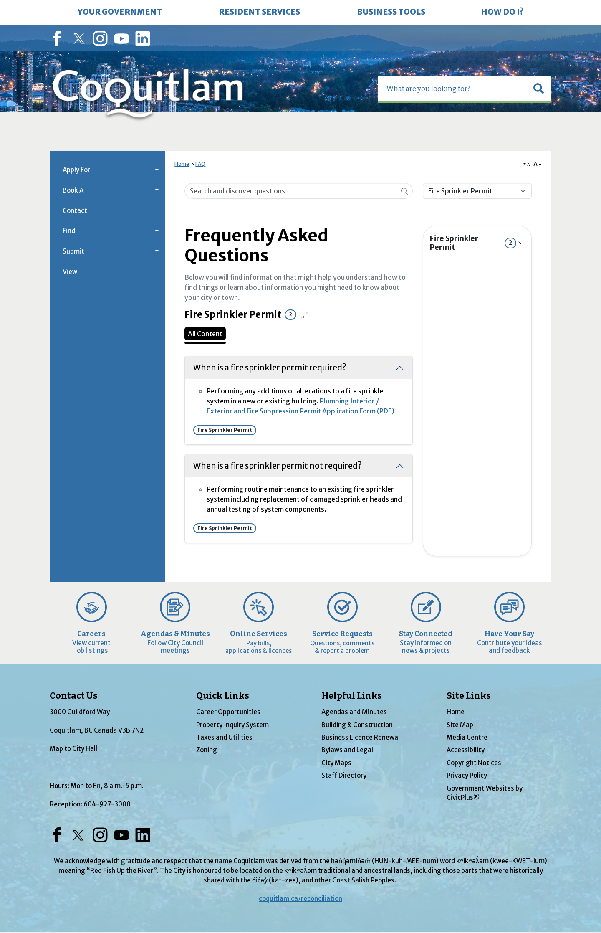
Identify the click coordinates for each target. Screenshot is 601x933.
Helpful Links (351, 695)
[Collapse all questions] (305, 314)
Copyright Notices (474, 763)
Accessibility (466, 750)
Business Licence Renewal (360, 737)
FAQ (200, 164)
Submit (73, 251)
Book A (73, 190)
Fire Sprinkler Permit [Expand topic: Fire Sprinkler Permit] (473, 243)
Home (181, 164)
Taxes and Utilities (224, 737)
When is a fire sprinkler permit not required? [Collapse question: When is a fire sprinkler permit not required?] (277, 466)
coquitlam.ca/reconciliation (300, 899)
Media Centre (467, 737)
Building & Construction (357, 725)
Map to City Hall (73, 749)
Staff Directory (343, 775)
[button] (538, 88)
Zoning (206, 750)
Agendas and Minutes (354, 712)
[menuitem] (120, 12)
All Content (205, 334)
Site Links (469, 695)
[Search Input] (298, 191)
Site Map (460, 725)
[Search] (404, 190)
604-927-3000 (107, 804)
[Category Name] (477, 191)
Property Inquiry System (232, 725)
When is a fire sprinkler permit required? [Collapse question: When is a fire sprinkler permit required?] (269, 368)
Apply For (76, 170)
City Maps (336, 763)
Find (69, 231)
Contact (75, 211)
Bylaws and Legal (347, 750)
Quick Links (222, 695)
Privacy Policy (467, 775)
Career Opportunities (228, 712)
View (70, 272)
